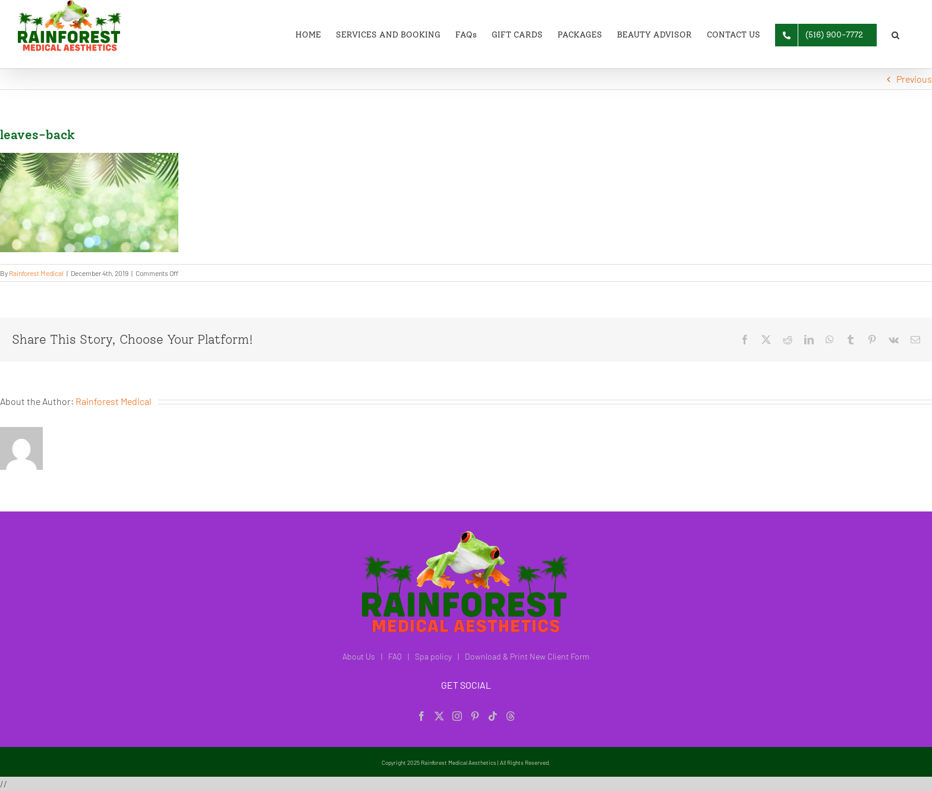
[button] (895, 34)
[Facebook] (421, 716)
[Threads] (510, 716)
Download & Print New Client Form (527, 656)
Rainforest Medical (36, 273)
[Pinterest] (475, 716)
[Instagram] (457, 716)
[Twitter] (439, 716)
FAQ (395, 656)
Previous (914, 78)
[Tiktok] (493, 716)
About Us (358, 656)
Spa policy (433, 656)
